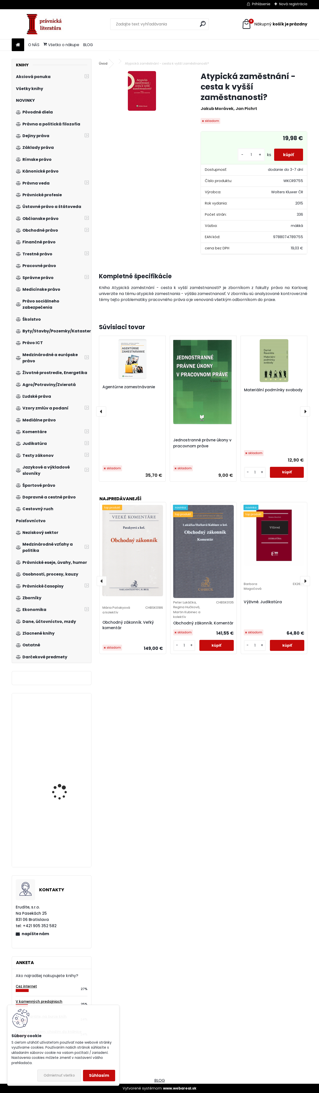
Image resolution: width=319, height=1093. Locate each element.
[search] (203, 24)
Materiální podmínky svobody (273, 390)
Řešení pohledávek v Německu (62, 841)
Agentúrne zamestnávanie (128, 387)
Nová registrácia (293, 3)
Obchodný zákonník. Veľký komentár (128, 625)
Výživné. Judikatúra (263, 601)
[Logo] (46, 24)
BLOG (88, 44)
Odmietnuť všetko (59, 1075)
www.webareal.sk (179, 1088)
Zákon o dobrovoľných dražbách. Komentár (64, 795)
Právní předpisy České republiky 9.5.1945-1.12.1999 (63, 736)
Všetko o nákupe (61, 44)
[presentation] (101, 411)
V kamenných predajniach (39, 1001)
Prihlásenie (261, 3)
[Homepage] (18, 45)
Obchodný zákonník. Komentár (203, 623)
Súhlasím (99, 1075)
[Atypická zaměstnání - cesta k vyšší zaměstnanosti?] (142, 91)
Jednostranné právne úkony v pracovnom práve (202, 443)
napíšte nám (35, 934)
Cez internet (26, 986)
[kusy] (249, 154)
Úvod (103, 63)
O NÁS (33, 44)
